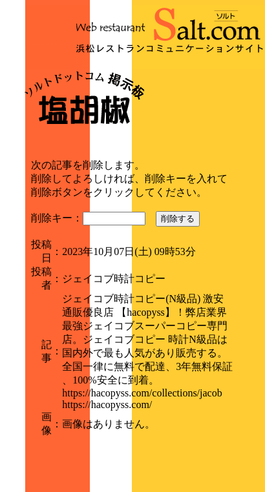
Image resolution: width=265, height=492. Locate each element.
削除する (178, 218)
